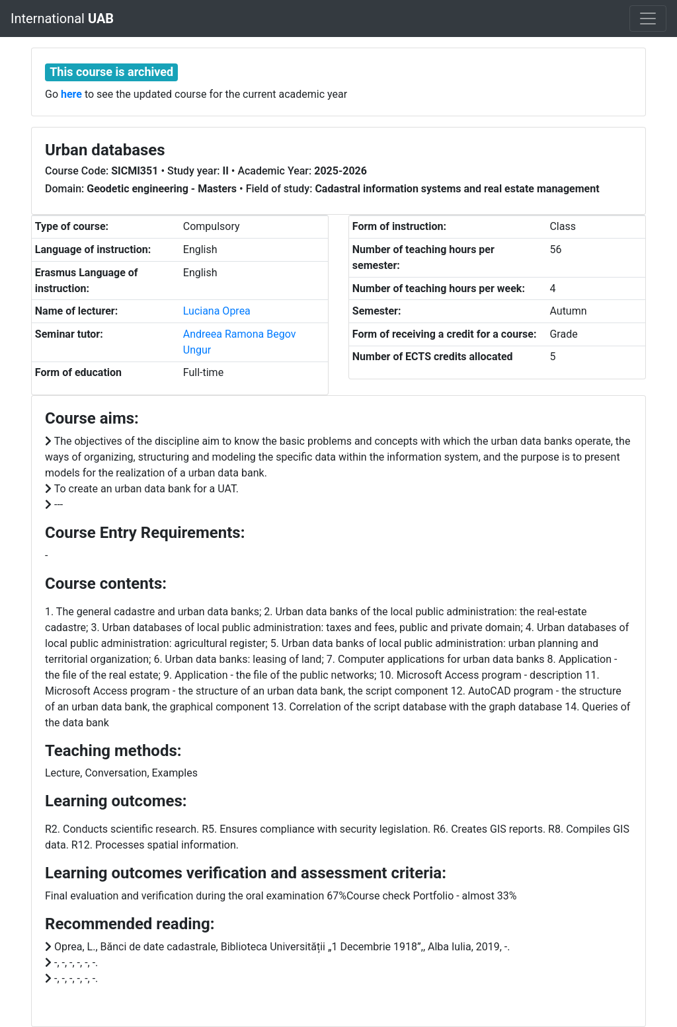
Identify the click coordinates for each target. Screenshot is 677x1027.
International (62, 18)
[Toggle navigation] (647, 18)
